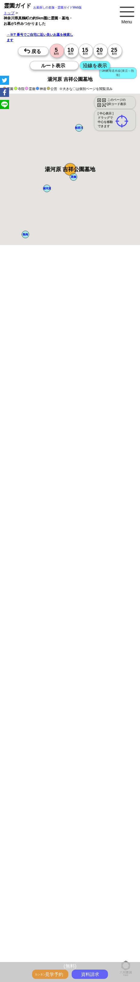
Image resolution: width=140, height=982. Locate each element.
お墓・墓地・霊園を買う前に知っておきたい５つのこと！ (63, 870)
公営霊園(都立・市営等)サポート (92, 917)
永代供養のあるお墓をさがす (85, 903)
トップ (9, 13)
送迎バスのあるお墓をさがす (39, 917)
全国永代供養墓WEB (32, 883)
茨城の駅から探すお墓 (73, 950)
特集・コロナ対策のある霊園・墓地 (99, 897)
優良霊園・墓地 (28, 780)
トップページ (49, 863)
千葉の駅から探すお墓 (34, 950)
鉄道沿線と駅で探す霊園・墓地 (41, 957)
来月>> (104, 617)
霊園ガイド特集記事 (68, 883)
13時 (29, 685)
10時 (29, 678)
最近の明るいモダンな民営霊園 (92, 890)
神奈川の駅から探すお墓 (36, 943)
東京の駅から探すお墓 (93, 937)
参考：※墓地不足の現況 (52, 517)
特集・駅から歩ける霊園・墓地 (41, 897)
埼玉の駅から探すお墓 (77, 943)
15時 (29, 692)
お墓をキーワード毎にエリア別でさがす (48, 930)
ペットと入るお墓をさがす (37, 903)
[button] (70, 169)
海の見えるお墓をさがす (86, 910)
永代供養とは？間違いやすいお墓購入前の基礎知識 (57, 877)
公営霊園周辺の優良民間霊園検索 (43, 923)
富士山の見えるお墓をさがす (39, 910)
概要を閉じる (82, 342)
